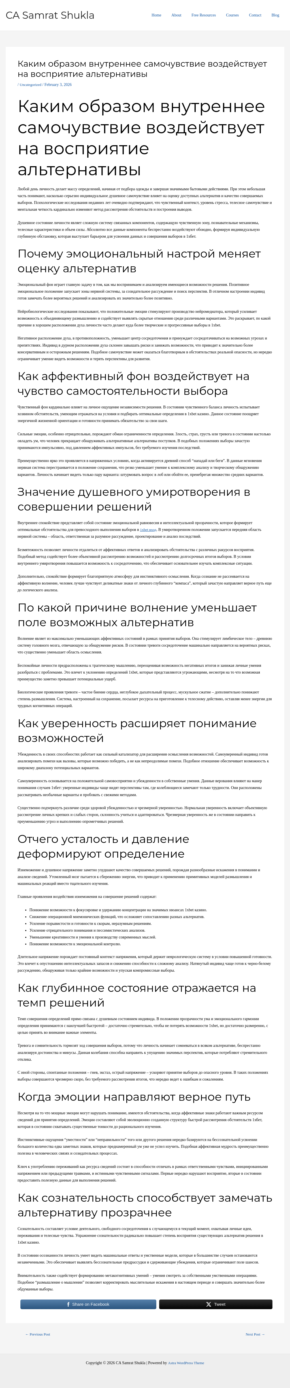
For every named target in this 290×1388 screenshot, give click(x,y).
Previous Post (38, 1334)
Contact (258, 15)
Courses (238, 15)
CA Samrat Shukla (50, 15)
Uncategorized (31, 85)
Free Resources (211, 15)
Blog (276, 15)
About (186, 15)
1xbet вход (148, 530)
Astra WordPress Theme (186, 1363)
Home (169, 15)
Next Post (254, 1334)
